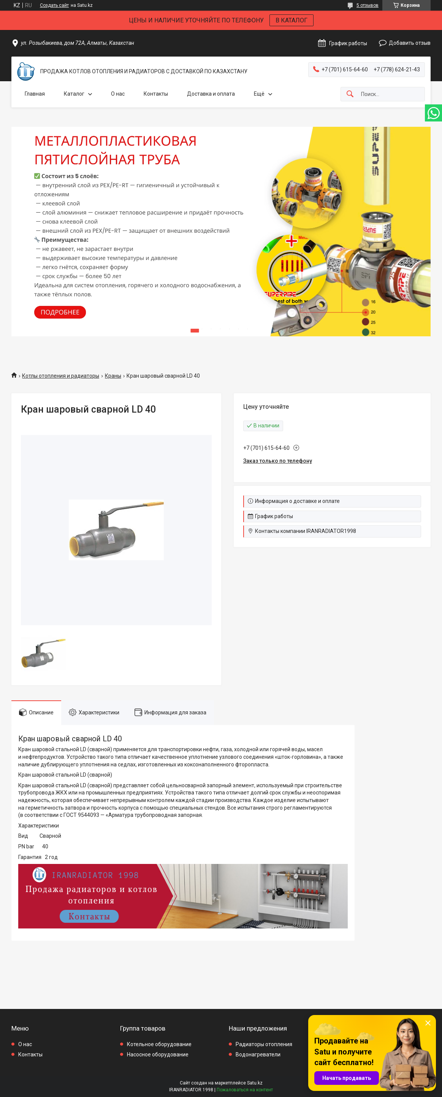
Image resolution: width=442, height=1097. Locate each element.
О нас (118, 94)
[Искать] (350, 94)
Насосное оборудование (158, 1054)
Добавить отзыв (410, 43)
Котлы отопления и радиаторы (60, 376)
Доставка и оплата (211, 94)
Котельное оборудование (159, 1044)
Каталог (74, 94)
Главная (35, 94)
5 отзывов (367, 5)
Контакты (156, 94)
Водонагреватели (258, 1054)
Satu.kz (255, 1083)
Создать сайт (54, 5)
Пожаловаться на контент (245, 1089)
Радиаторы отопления (264, 1044)
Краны (113, 376)
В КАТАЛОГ (291, 20)
